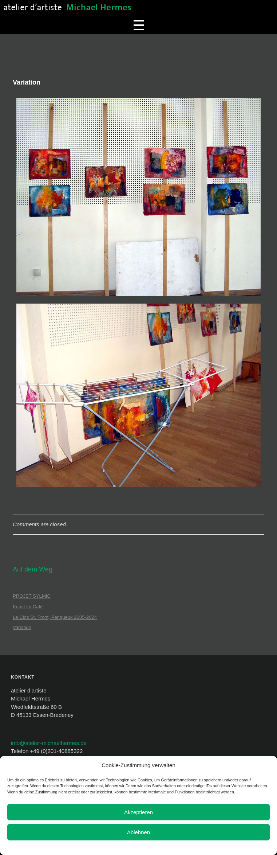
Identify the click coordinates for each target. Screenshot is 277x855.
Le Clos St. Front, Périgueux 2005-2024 (55, 617)
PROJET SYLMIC (32, 596)
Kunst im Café (28, 606)
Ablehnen (138, 832)
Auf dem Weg (32, 569)
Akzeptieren (138, 812)
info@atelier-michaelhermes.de (49, 743)
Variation (22, 627)
